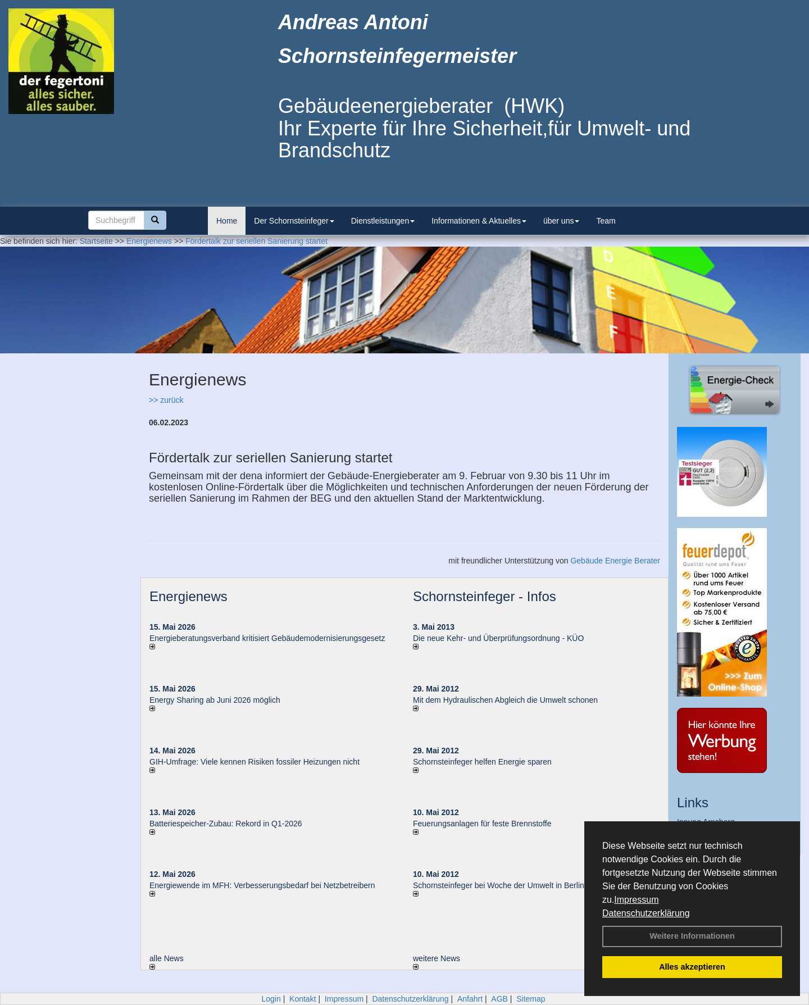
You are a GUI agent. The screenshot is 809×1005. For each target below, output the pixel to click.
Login (270, 998)
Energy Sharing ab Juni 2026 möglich (214, 699)
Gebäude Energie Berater (615, 560)
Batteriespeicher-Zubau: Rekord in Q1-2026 (225, 823)
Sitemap (530, 998)
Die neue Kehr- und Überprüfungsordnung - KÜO (498, 638)
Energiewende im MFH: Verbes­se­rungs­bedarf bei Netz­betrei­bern (262, 885)
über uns (561, 220)
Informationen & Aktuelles (478, 220)
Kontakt (302, 998)
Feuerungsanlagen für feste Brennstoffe (482, 823)
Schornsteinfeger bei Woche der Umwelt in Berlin (498, 885)
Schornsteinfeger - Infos (484, 596)
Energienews (188, 596)
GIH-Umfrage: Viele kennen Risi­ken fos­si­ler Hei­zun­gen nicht (254, 761)
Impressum (636, 899)
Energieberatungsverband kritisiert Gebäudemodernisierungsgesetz (267, 638)
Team (605, 220)
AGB (499, 998)
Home (226, 220)
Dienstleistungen (383, 220)
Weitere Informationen (692, 935)
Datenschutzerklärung (646, 913)
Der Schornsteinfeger (294, 220)
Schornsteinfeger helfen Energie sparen (482, 761)
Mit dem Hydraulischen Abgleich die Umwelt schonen (505, 699)
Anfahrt (470, 998)
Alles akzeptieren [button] (692, 966)
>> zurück (166, 399)
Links (692, 802)
